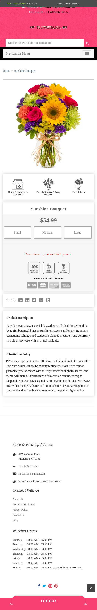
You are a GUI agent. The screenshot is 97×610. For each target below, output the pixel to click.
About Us (18, 499)
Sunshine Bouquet (24, 70)
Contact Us (18, 515)
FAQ (15, 520)
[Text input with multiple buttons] (45, 43)
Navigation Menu (18, 53)
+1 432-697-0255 (28, 465)
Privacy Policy (20, 509)
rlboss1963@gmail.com (31, 473)
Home (6, 70)
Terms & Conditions (23, 504)
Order (48, 600)
